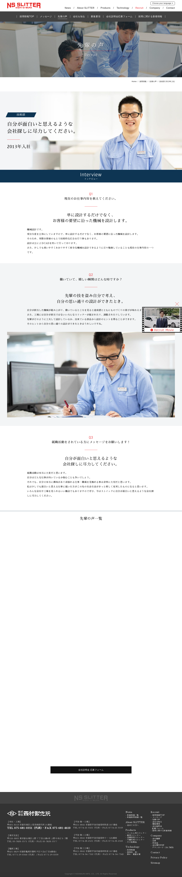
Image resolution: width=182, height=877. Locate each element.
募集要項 (95, 16)
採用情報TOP (27, 16)
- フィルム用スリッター (136, 833)
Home (134, 81)
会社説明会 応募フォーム (91, 770)
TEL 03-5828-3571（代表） (21, 841)
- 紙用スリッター (133, 835)
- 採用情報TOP (158, 815)
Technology (123, 8)
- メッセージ (156, 817)
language (161, 3)
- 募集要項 (155, 824)
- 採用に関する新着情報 (161, 831)
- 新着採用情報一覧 (134, 817)
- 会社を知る (156, 822)
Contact (170, 8)
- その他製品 (131, 842)
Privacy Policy (159, 857)
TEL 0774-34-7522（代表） (87, 854)
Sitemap (155, 863)
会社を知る (79, 16)
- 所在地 (154, 843)
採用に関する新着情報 (150, 16)
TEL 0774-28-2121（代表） (86, 841)
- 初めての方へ (132, 825)
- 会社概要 (155, 839)
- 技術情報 (130, 850)
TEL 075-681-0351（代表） (24, 828)
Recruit (139, 8)
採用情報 (143, 81)
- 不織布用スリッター (135, 840)
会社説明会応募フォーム (119, 16)
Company (155, 8)
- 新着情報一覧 (132, 815)
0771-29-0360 (20, 855)
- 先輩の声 (155, 819)
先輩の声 (62, 16)
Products (105, 8)
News (68, 8)
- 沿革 (153, 841)
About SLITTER (85, 8)
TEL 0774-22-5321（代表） (86, 828)
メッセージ (46, 16)
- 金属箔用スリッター (135, 837)
